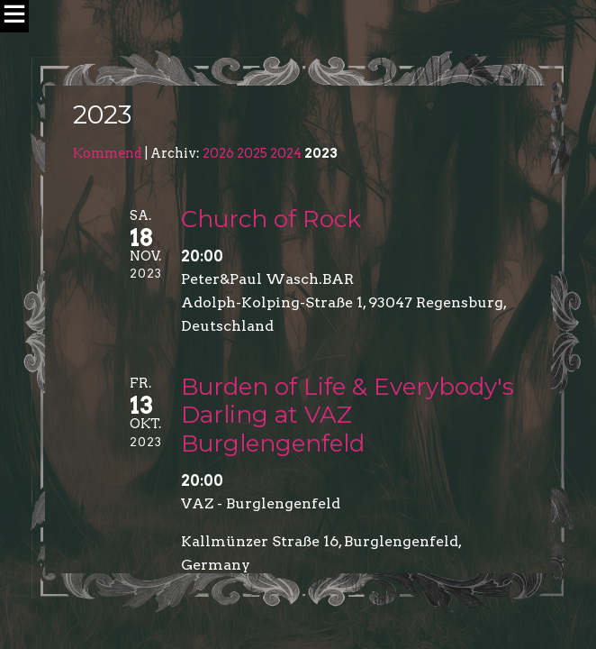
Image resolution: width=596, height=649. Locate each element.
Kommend (107, 153)
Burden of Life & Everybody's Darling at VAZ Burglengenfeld (347, 414)
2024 (286, 153)
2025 (252, 153)
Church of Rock (271, 219)
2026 (218, 153)
